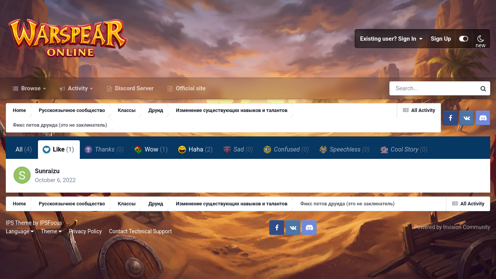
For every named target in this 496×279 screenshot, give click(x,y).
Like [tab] (58, 149)
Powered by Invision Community (452, 227)
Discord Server (133, 88)
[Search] (410, 88)
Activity (78, 88)
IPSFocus (51, 223)
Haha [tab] (195, 149)
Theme (51, 231)
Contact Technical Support (140, 231)
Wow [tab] (150, 149)
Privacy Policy (85, 231)
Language (20, 231)
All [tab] (24, 149)
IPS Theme (18, 223)
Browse (31, 88)
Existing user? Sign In (391, 39)
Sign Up (441, 38)
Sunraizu (47, 171)
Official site (189, 88)
